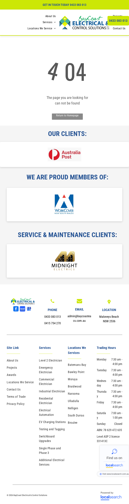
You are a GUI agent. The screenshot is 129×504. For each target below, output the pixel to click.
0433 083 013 (78, 5)
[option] (64, 154)
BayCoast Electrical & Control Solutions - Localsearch (114, 457)
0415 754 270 (52, 323)
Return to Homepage (67, 115)
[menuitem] (50, 16)
